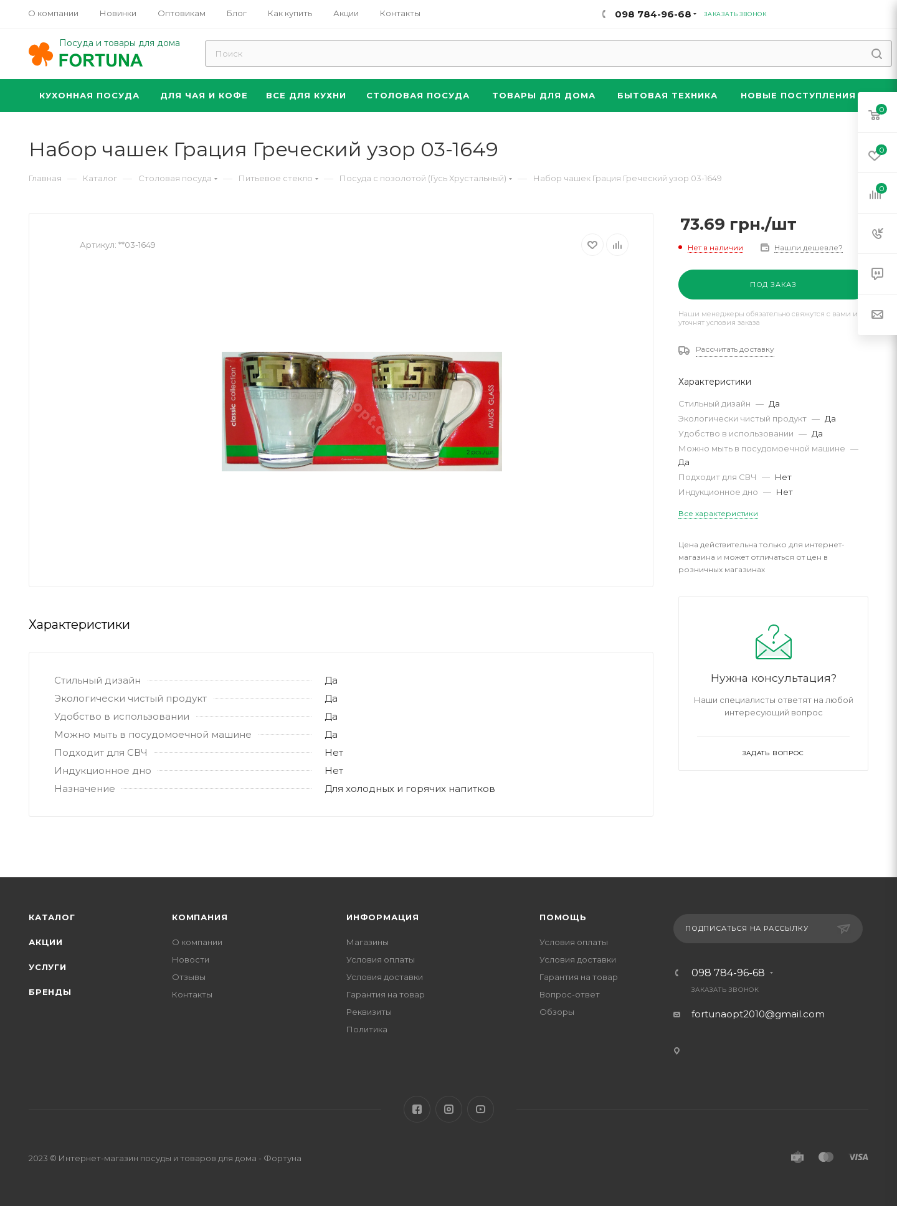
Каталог (52, 917)
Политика (366, 1029)
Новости (190, 959)
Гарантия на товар (385, 994)
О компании (197, 942)
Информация (382, 917)
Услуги (48, 967)
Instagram (448, 1109)
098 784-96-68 (728, 973)
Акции (46, 942)
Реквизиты (369, 1012)
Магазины (367, 942)
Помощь (563, 917)
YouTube (480, 1109)
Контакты (192, 994)
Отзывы (189, 977)
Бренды (50, 992)
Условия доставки (384, 977)
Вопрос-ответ (569, 994)
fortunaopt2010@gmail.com (758, 1014)
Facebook (417, 1109)
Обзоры (556, 1012)
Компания (199, 917)
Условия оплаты (380, 959)
